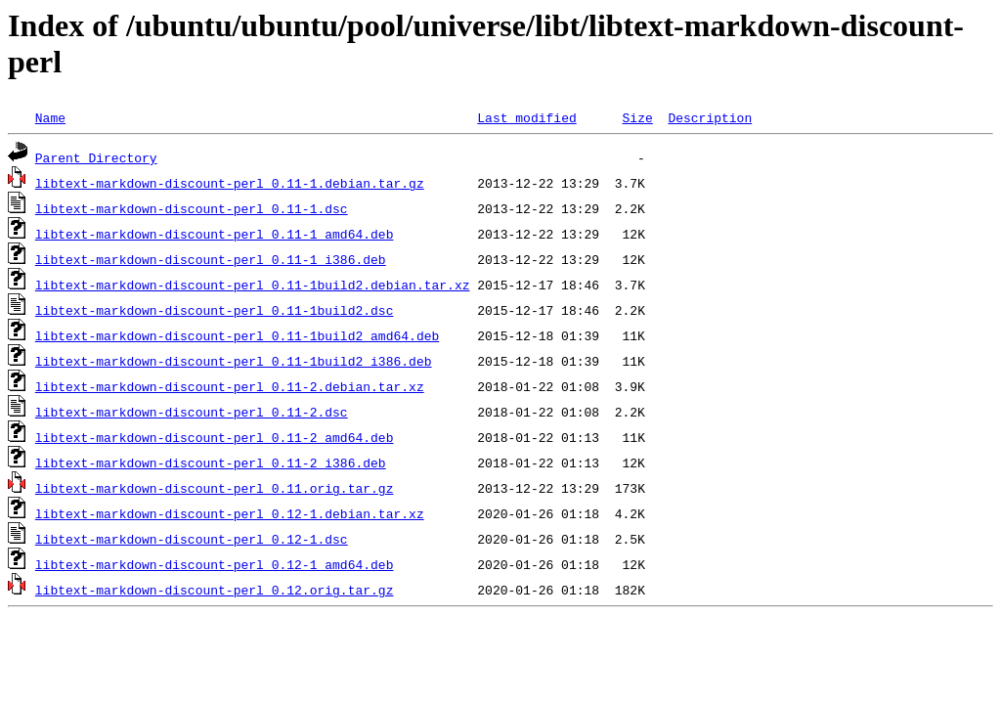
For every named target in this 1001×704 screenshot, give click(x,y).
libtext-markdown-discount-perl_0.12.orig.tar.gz (214, 589)
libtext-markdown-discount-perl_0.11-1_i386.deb (210, 259)
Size (637, 117)
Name (50, 117)
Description (710, 117)
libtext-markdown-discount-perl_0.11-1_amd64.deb (214, 233)
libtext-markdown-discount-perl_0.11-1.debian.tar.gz (229, 183)
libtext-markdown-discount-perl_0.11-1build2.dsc (214, 310)
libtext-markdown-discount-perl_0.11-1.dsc (191, 208)
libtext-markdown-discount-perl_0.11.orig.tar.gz (214, 488)
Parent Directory (96, 157)
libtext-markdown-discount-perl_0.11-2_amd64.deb (214, 437)
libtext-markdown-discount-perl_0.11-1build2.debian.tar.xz (252, 284)
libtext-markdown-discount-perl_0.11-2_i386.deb (210, 462)
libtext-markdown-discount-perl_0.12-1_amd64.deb (214, 564)
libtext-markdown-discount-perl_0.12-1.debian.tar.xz (229, 513)
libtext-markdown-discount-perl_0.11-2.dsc (191, 411)
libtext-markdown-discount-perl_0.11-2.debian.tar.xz (229, 386)
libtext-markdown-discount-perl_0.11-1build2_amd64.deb (237, 335)
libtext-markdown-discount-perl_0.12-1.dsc (191, 539)
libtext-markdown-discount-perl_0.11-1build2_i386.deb (233, 361)
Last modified (526, 117)
